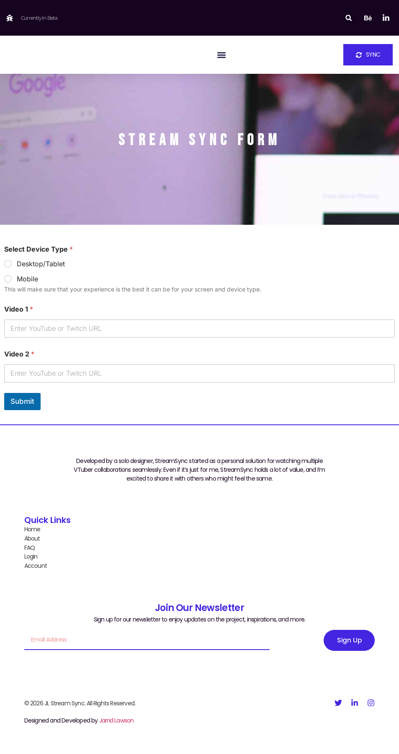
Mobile (27, 279)
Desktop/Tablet (41, 264)
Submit (22, 401)
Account (35, 564)
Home (32, 529)
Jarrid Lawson (116, 719)
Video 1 (18, 309)
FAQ (29, 547)
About (32, 538)
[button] (348, 17)
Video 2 (19, 354)
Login (31, 555)
